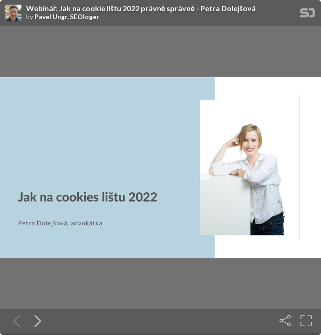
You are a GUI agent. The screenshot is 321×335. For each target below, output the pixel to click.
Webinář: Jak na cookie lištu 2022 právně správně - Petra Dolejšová (141, 8)
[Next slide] (35, 320)
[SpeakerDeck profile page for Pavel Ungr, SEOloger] (13, 13)
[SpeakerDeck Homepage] (307, 14)
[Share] (285, 320)
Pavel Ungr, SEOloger (66, 16)
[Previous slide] (14, 320)
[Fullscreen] (306, 320)
